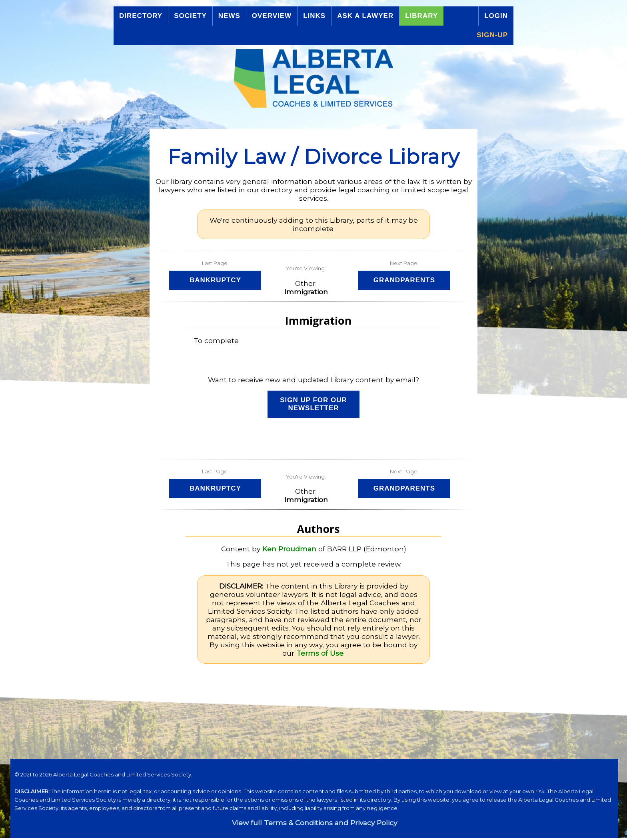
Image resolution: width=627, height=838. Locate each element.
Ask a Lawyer (365, 16)
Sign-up (492, 35)
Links (314, 16)
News (229, 16)
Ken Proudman (289, 549)
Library (421, 16)
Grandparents (404, 280)
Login (496, 16)
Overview (272, 16)
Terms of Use (319, 653)
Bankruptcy (215, 280)
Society (190, 16)
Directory (140, 16)
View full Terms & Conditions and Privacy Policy (314, 822)
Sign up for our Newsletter (313, 404)
